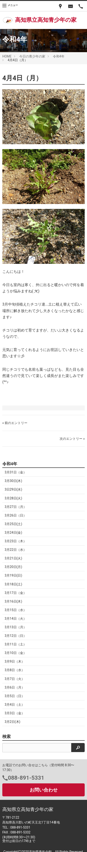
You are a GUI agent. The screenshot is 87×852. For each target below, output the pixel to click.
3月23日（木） (15, 541)
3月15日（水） (15, 610)
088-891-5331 (26, 778)
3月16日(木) (13, 601)
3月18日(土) (13, 584)
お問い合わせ (44, 790)
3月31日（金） (15, 472)
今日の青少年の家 (32, 56)
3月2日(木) (12, 722)
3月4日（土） (15, 704)
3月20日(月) (13, 567)
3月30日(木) (13, 481)
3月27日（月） (15, 507)
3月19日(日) (13, 575)
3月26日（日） (15, 515)
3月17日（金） (15, 593)
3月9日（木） (15, 661)
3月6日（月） (15, 687)
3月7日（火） (15, 679)
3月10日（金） (15, 653)
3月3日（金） (15, 713)
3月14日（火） (15, 618)
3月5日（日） (15, 696)
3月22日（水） (15, 550)
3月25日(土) (13, 524)
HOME (7, 56)
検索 (6, 736)
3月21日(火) (13, 558)
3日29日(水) (13, 489)
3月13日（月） (15, 627)
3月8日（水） (15, 670)
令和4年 (58, 56)
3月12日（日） (15, 636)
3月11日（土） (15, 644)
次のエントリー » (72, 438)
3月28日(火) (13, 498)
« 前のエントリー (14, 423)
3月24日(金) (13, 532)
